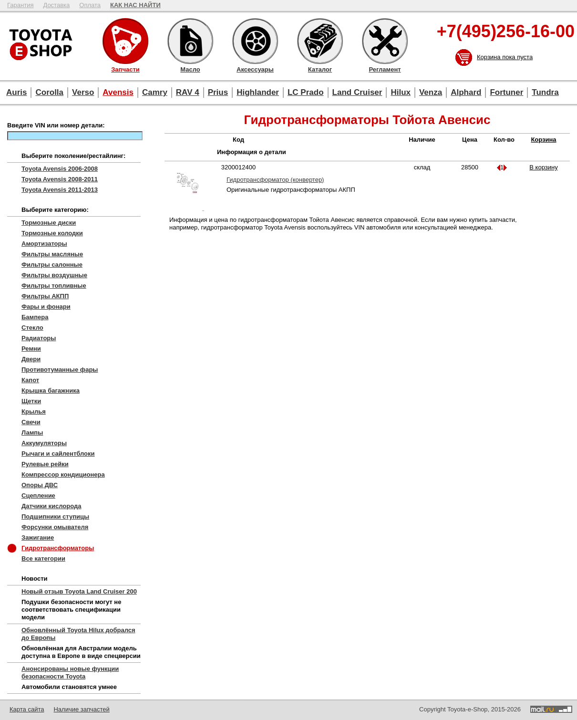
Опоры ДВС (39, 485)
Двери (31, 359)
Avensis (118, 92)
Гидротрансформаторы (57, 548)
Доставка (56, 5)
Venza (430, 92)
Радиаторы (38, 338)
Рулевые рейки (45, 464)
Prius (218, 92)
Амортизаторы (44, 243)
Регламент (385, 41)
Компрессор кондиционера (63, 474)
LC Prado (306, 92)
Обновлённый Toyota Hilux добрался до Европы (78, 633)
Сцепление (38, 495)
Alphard (466, 92)
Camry (154, 92)
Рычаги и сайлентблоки (58, 453)
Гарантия (20, 5)
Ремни (31, 348)
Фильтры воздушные (54, 275)
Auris (16, 92)
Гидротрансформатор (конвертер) (275, 179)
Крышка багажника (50, 390)
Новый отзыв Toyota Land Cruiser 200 (79, 591)
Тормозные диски (48, 222)
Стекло (32, 327)
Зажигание (37, 537)
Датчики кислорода (51, 506)
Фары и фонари (46, 306)
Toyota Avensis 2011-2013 (59, 189)
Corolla (49, 92)
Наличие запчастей (81, 709)
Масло (190, 41)
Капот (30, 380)
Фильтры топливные (53, 285)
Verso (83, 92)
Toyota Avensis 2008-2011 (59, 179)
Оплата (90, 5)
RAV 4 (187, 92)
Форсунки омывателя (54, 527)
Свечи (31, 422)
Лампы (32, 432)
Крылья (33, 411)
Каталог (320, 41)
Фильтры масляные (52, 254)
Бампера (34, 317)
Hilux (401, 92)
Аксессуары (255, 41)
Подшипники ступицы (55, 516)
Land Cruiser (357, 92)
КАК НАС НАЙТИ (135, 5)
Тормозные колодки (52, 233)
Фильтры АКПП (45, 296)
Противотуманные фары (59, 369)
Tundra (545, 92)
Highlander (258, 92)
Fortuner (506, 92)
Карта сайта (27, 709)
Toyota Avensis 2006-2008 (59, 168)
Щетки (31, 401)
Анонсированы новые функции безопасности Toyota (70, 672)
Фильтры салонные (51, 264)
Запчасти (125, 41)
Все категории (43, 558)
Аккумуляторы (44, 443)
